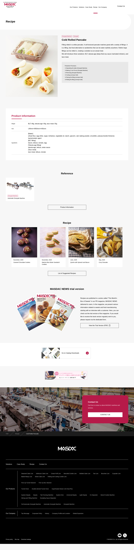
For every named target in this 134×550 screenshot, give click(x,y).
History (47, 519)
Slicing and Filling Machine (29, 504)
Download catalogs (26, 545)
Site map (17, 545)
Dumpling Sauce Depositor (48, 504)
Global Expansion (78, 519)
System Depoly (25, 501)
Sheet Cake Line (40, 482)
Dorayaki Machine (69, 510)
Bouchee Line (105, 479)
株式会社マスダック (67, 455)
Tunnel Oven (25, 495)
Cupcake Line (116, 479)
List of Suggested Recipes (67, 273)
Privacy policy (9, 545)
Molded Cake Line (84, 479)
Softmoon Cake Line (42, 479)
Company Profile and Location (61, 519)
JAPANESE (107, 4)
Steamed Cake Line (27, 479)
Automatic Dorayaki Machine (52, 510)
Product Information (67, 207)
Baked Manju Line (26, 482)
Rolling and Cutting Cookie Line (57, 482)
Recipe (90, 5)
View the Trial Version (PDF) (99, 326)
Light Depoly (83, 501)
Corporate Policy (37, 519)
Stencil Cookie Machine (108, 501)
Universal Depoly (71, 501)
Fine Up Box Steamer (45, 489)
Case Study (83, 5)
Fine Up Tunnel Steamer (28, 489)
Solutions (76, 5)
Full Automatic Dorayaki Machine (31, 510)
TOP (7, 440)
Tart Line (95, 479)
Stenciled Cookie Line (70, 479)
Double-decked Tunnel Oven (40, 495)
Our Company (97, 5)
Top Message (25, 519)
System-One (60, 501)
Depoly (35, 501)
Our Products (68, 5)
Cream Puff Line (56, 479)
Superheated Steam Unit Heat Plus (62, 495)
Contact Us (121, 5)
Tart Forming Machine (46, 501)
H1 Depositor (94, 501)
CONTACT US (105, 421)
